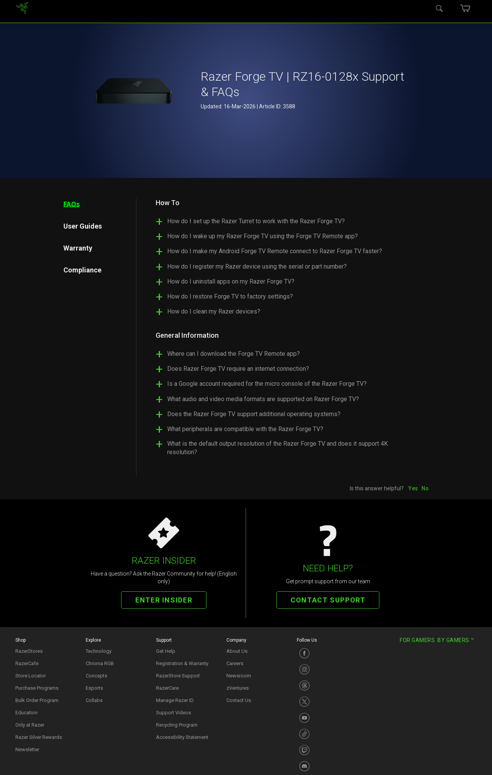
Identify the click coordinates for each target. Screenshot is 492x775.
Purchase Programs (36, 688)
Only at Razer (29, 725)
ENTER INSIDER (163, 600)
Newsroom (238, 676)
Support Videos (173, 712)
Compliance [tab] (82, 270)
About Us (237, 651)
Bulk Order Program (36, 700)
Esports (94, 688)
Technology (98, 651)
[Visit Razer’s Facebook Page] (328, 653)
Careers (234, 663)
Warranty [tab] (77, 248)
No (425, 488)
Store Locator (30, 676)
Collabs (94, 700)
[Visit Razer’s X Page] (328, 701)
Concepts (96, 676)
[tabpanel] (282, 331)
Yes (413, 488)
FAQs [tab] (71, 204)
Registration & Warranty (182, 663)
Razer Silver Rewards (38, 737)
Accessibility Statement (182, 737)
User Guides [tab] (82, 226)
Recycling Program (177, 725)
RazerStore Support (178, 676)
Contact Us (238, 700)
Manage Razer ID (175, 700)
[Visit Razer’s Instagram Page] (328, 669)
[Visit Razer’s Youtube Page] (328, 718)
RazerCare (167, 688)
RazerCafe (26, 663)
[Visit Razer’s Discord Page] (328, 766)
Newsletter (27, 749)
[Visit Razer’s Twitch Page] (328, 750)
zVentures (237, 688)
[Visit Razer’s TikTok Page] (328, 734)
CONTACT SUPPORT (328, 600)
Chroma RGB (100, 663)
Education (26, 712)
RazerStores (29, 651)
